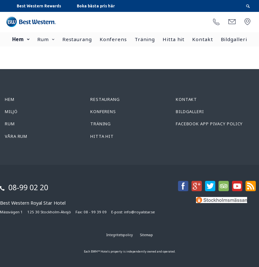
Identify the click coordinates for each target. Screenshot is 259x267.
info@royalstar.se (139, 211)
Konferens (113, 39)
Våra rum (16, 136)
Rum (43, 39)
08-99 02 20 (28, 187)
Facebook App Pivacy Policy (209, 124)
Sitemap (146, 235)
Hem (18, 39)
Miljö (11, 111)
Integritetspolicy (119, 235)
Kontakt (202, 39)
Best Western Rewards (39, 6)
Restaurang (77, 39)
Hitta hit (173, 39)
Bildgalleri (234, 39)
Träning (145, 39)
